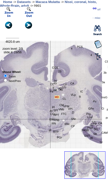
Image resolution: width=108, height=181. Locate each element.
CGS (55, 67)
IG (55, 83)
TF (101, 142)
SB (95, 133)
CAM (104, 132)
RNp (56, 119)
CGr (52, 113)
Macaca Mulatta (48, 2)
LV (65, 84)
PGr (59, 137)
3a (103, 82)
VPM (66, 106)
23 (59, 71)
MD (57, 97)
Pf (53, 107)
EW (51, 119)
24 (55, 80)
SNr (73, 118)
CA (72, 83)
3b (104, 72)
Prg (88, 113)
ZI (73, 112)
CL (64, 98)
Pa (51, 91)
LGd (90, 117)
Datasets (24, 2)
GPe (91, 108)
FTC (63, 113)
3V (51, 110)
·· (96, 17)
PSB (90, 127)
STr (64, 87)
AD (60, 88)
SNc (67, 123)
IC (81, 91)
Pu (94, 101)
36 (91, 138)
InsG (104, 97)
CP (73, 126)
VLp (73, 94)
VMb (61, 109)
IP (50, 130)
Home (7, 2)
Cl (102, 108)
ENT (87, 135)
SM (54, 90)
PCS (80, 46)
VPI (70, 108)
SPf (55, 110)
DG (96, 129)
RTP (56, 131)
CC (52, 84)
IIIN (53, 123)
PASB (85, 130)
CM (61, 105)
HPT (56, 114)
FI (91, 125)
